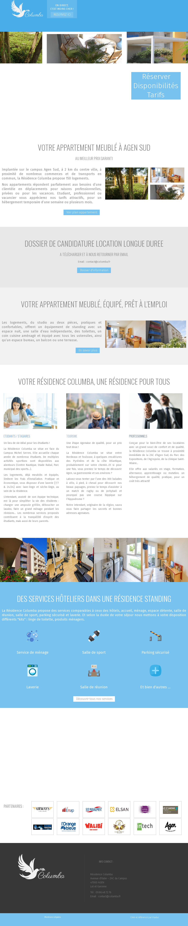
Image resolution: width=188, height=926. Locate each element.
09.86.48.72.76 (103, 892)
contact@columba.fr (98, 261)
